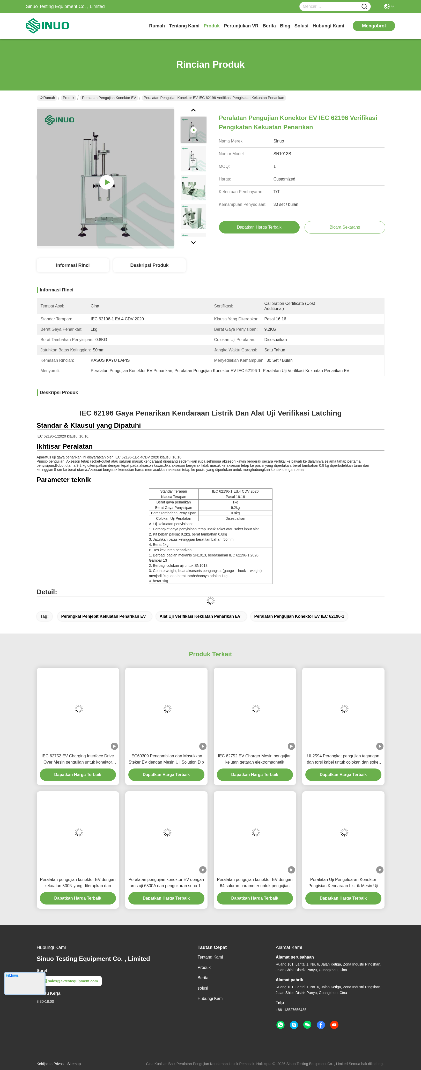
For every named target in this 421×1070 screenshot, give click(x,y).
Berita (269, 25)
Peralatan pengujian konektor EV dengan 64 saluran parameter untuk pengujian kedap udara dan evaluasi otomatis (255, 883)
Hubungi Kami (328, 25)
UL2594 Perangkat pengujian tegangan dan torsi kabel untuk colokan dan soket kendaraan (343, 759)
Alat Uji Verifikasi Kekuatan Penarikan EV (200, 616)
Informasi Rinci (73, 265)
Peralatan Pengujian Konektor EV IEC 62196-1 (299, 616)
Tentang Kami (184, 25)
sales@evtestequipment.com (69, 981)
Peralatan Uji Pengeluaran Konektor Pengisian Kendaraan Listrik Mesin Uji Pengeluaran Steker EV (343, 883)
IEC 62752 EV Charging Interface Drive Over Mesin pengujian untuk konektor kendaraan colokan (78, 759)
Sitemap (73, 1064)
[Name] (364, 6)
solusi (301, 25)
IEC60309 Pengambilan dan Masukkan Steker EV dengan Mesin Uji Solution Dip (166, 759)
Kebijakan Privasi (50, 1064)
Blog (285, 25)
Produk (212, 25)
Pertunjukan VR (241, 25)
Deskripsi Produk (149, 265)
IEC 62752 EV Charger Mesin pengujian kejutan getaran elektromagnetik (255, 759)
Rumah (157, 25)
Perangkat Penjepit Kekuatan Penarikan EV (103, 616)
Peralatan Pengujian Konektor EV (109, 98)
